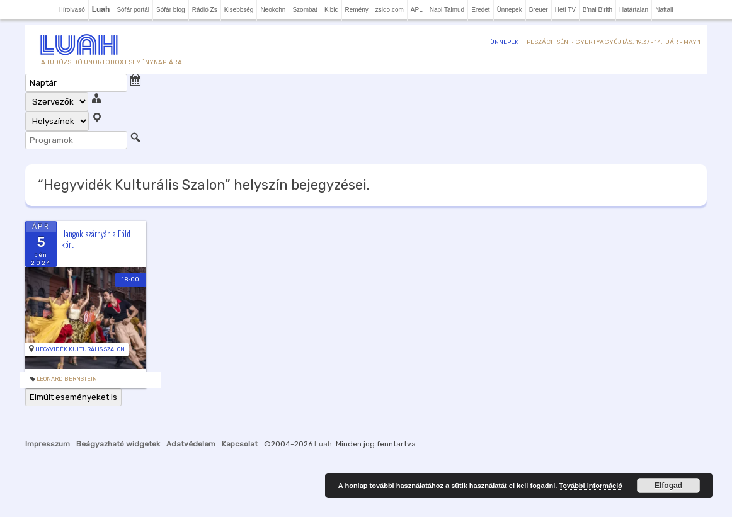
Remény (357, 9)
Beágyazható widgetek (118, 444)
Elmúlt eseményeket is (73, 397)
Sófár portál (133, 9)
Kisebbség (239, 9)
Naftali (664, 9)
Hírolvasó (71, 9)
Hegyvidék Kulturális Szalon (80, 349)
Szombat (304, 9)
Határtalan (633, 9)
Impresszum (47, 444)
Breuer (538, 9)
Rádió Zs (204, 9)
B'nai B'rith (597, 9)
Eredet (480, 9)
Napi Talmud (447, 9)
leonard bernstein (67, 379)
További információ (590, 485)
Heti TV (565, 9)
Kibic (331, 9)
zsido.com (389, 9)
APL (417, 9)
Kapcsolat (240, 444)
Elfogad (668, 485)
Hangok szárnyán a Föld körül (95, 239)
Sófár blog (170, 9)
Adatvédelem (190, 444)
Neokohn (272, 9)
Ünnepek (509, 9)
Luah (323, 444)
